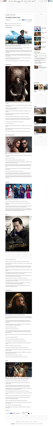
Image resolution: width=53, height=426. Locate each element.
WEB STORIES (36, 82)
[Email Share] (8, 413)
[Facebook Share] (12, 413)
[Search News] (42, 1)
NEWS (12, 1)
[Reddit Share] (14, 413)
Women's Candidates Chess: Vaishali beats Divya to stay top (40, 63)
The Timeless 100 (35, 421)
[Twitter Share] (11, 413)
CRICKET (22, 1)
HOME (9, 1)
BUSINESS (15, 1)
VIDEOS (35, 106)
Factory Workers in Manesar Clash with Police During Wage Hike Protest (41, 58)
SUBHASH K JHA (7, 410)
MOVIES (18, 1)
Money (29, 421)
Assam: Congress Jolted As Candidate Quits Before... (42, 67)
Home (6, 15)
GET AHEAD (29, 1)
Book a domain (22, 421)
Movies (8, 15)
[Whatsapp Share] (9, 413)
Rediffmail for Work (18, 421)
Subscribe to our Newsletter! (25, 412)
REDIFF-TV (33, 1)
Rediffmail (26, 421)
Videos (31, 421)
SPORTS (25, 1)
